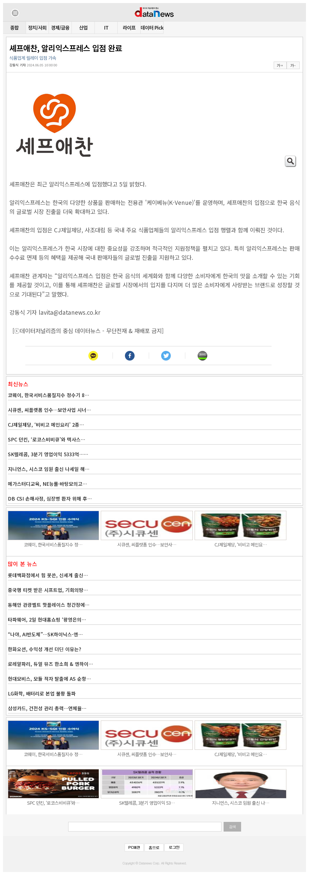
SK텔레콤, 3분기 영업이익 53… (147, 802)
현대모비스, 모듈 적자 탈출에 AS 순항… (49, 678)
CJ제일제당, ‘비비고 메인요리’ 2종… (46, 424)
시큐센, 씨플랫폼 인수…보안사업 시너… (49, 409)
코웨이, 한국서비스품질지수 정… (53, 544)
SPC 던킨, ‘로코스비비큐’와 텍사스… (46, 439)
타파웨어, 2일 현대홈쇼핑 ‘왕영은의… (47, 619)
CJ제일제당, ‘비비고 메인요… (241, 544)
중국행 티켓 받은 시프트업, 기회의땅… (48, 589)
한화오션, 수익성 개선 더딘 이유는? (44, 649)
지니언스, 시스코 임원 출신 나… (240, 802)
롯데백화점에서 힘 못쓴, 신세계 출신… (48, 575)
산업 (83, 27)
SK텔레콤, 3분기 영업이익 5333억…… (48, 454)
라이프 (129, 27)
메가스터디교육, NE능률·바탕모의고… (47, 483)
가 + (280, 65)
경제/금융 (60, 27)
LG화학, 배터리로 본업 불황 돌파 (42, 693)
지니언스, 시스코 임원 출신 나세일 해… (48, 468)
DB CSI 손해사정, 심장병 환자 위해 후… (50, 498)
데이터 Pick (152, 27)
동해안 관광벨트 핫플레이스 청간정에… (48, 604)
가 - (292, 65)
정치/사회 (37, 27)
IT (106, 27)
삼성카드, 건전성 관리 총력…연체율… (47, 708)
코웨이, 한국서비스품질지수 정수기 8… (48, 395)
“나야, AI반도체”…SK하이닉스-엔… (45, 634)
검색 (232, 827)
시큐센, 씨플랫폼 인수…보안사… (146, 544)
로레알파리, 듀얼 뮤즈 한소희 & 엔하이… (50, 663)
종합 (14, 27)
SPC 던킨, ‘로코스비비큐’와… (53, 802)
